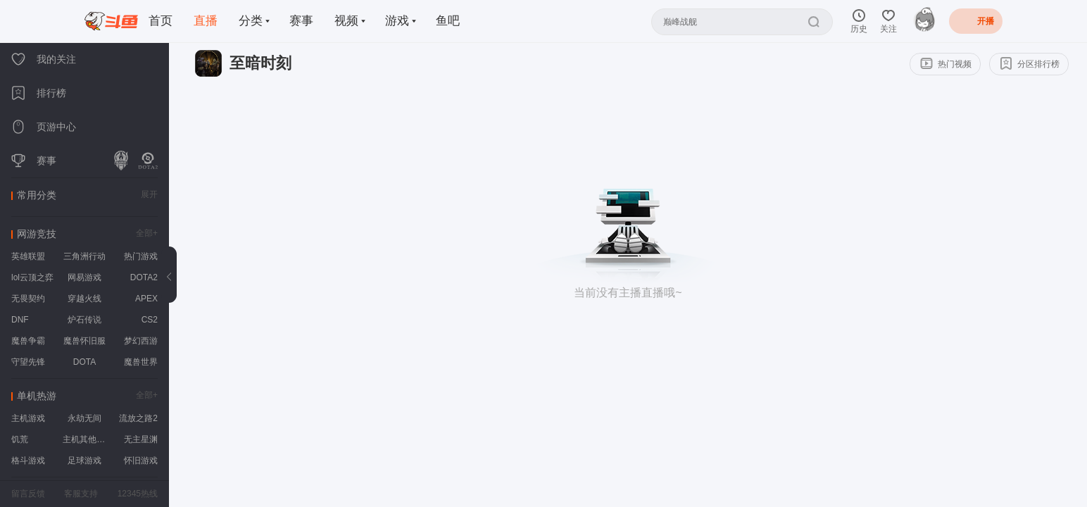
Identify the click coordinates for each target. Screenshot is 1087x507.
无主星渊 (141, 439)
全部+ (147, 233)
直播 (206, 20)
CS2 (150, 320)
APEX (146, 298)
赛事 (301, 20)
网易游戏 (84, 277)
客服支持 (81, 494)
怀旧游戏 (141, 460)
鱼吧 (448, 20)
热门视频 (946, 63)
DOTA (84, 362)
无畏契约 (28, 298)
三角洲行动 (84, 256)
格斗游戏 (28, 460)
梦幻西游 (141, 341)
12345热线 (138, 494)
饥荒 (19, 439)
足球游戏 (84, 460)
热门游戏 (141, 256)
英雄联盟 (28, 256)
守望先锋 (28, 362)
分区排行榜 (1030, 62)
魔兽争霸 (28, 341)
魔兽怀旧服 (84, 341)
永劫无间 (84, 418)
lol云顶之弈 (32, 277)
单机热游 (36, 395)
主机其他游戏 (86, 439)
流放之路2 (138, 418)
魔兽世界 (141, 362)
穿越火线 (84, 298)
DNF (20, 320)
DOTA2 (144, 277)
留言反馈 (28, 494)
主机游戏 (28, 418)
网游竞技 (36, 233)
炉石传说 (84, 320)
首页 (160, 20)
